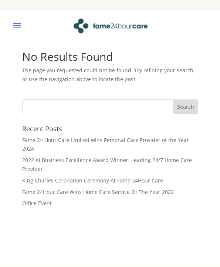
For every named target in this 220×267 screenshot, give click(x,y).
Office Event (37, 203)
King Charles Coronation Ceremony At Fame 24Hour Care (92, 180)
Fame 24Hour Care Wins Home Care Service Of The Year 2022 (98, 191)
